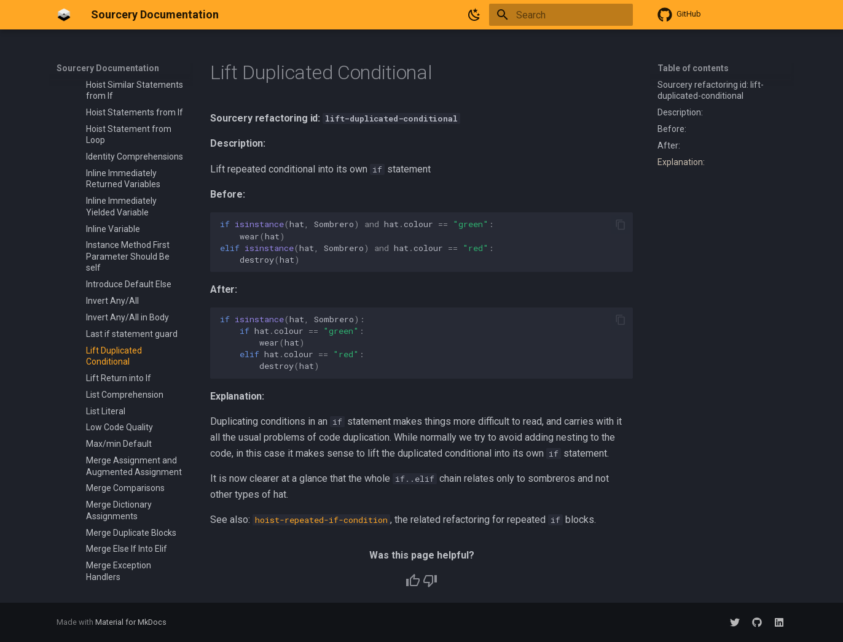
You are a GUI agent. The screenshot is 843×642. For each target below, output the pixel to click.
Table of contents (693, 68)
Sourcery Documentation (108, 68)
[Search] (561, 15)
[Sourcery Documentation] (64, 14)
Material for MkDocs (131, 622)
